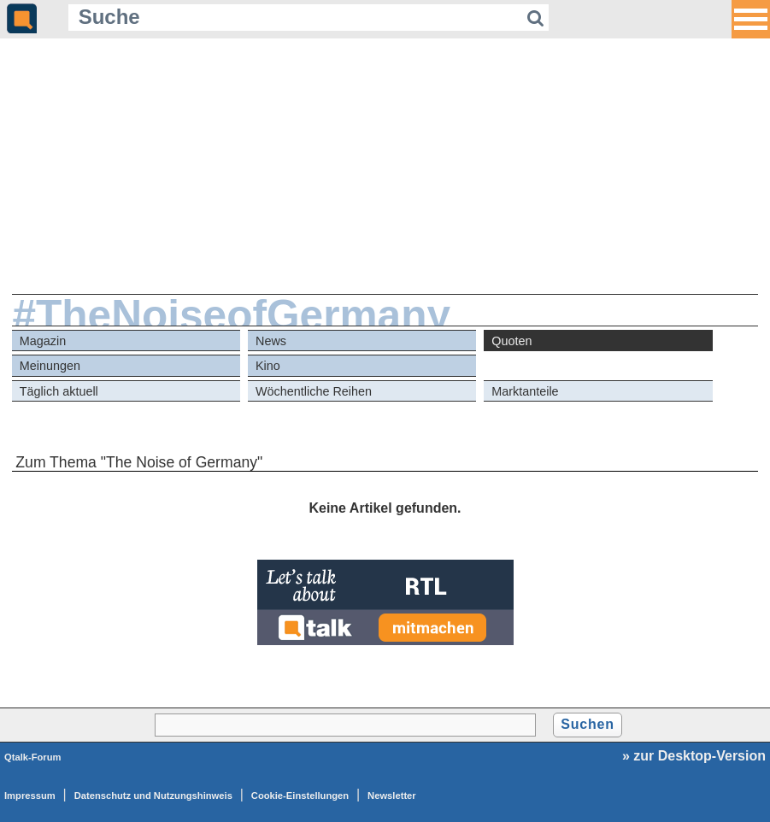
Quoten (511, 341)
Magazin (43, 341)
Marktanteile (524, 391)
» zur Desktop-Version (694, 756)
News (271, 341)
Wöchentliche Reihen (314, 391)
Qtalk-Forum (33, 757)
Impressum (30, 795)
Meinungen (50, 366)
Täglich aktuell (59, 391)
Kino (268, 366)
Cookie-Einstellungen (300, 795)
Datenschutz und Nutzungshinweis (153, 795)
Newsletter (391, 795)
